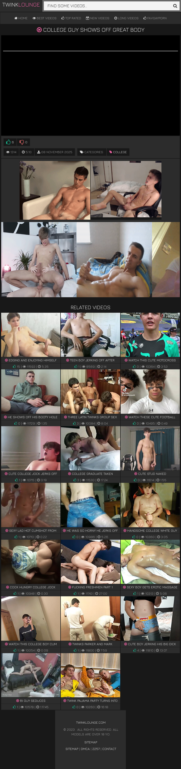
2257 (96, 749)
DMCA (85, 749)
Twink (21, 4)
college (118, 152)
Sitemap (90, 742)
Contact (109, 749)
